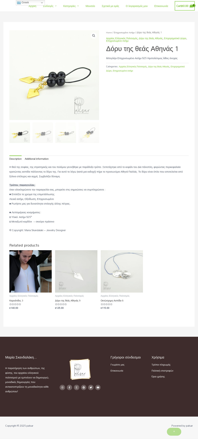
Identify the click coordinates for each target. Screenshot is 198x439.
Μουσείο (96, 5)
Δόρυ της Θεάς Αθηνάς (154, 38)
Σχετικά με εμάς (114, 5)
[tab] (15, 159)
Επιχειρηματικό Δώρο (117, 70)
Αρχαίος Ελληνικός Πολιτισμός (134, 66)
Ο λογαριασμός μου (139, 5)
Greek (23, 3)
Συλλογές (57, 5)
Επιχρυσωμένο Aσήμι (126, 32)
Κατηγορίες (77, 5)
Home (109, 32)
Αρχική (43, 5)
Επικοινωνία (162, 5)
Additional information (37, 159)
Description (15, 159)
